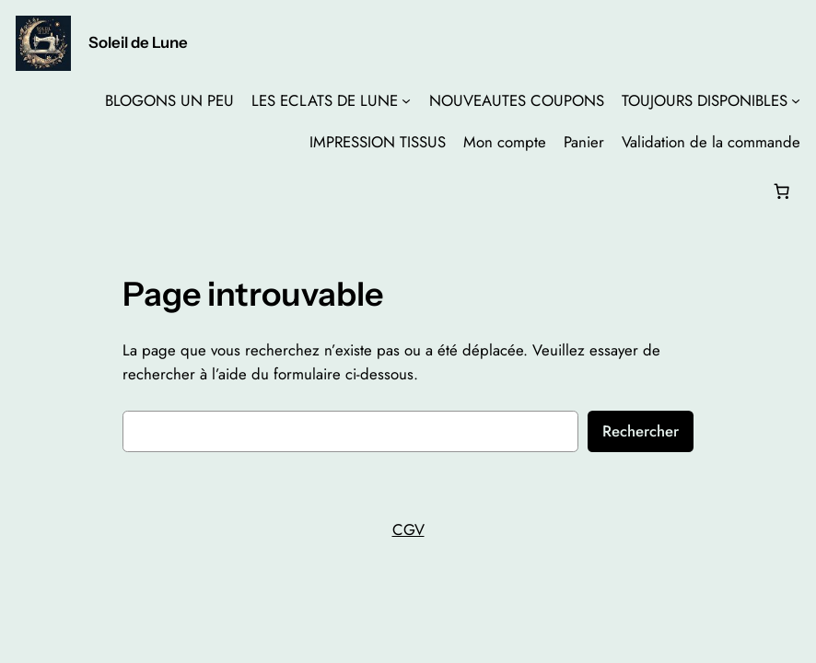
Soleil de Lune (138, 42)
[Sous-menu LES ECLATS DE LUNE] (406, 100)
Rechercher (640, 431)
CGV (408, 529)
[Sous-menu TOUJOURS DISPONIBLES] (795, 100)
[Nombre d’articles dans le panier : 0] (781, 190)
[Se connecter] (31, 191)
